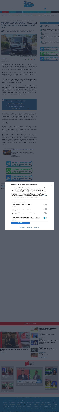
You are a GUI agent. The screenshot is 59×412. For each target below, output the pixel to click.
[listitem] (29, 202)
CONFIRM (20, 222)
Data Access (29, 227)
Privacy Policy (36, 227)
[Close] (51, 185)
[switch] (45, 204)
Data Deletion (22, 227)
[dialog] (29, 206)
